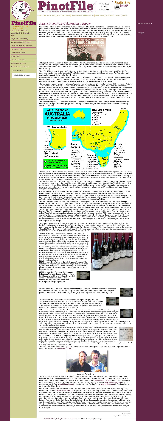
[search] (23, 75)
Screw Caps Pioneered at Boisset (21, 46)
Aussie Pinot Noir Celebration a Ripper (21, 34)
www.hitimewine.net (66, 384)
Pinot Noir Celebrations (18, 60)
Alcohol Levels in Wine (18, 63)
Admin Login (98, 419)
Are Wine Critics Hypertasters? (21, 42)
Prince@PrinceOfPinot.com (85, 419)
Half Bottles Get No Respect (20, 67)
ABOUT (125, 15)
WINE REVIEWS (63, 15)
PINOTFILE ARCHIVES (46, 15)
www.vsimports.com (103, 380)
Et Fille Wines (15, 56)
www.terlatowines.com (113, 382)
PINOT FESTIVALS (113, 15)
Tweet (139, 32)
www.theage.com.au (64, 391)
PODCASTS (99, 15)
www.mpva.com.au (63, 349)
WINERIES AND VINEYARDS (83, 15)
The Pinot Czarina (16, 49)
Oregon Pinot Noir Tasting (19, 39)
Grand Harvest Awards (18, 53)
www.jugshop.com (107, 384)
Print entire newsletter (144, 23)
